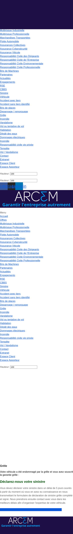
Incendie (4, 119)
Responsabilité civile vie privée (16, 144)
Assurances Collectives (12, 45)
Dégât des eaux (8, 133)
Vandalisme (6, 122)
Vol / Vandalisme (9, 152)
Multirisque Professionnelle (14, 34)
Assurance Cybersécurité (13, 49)
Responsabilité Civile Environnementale (21, 63)
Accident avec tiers (10, 100)
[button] (36, 82)
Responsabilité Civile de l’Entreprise (19, 60)
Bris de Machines (9, 71)
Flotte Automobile (9, 41)
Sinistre (4, 93)
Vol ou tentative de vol (12, 126)
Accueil (4, 216)
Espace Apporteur (9, 167)
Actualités (5, 78)
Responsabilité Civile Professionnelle (20, 67)
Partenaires (6, 74)
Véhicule (4, 96)
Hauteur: (4, 173)
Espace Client (7, 163)
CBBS (3, 89)
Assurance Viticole (10, 52)
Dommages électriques (12, 137)
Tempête (4, 148)
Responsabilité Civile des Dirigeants (19, 56)
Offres (3, 220)
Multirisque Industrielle (12, 30)
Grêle (3, 115)
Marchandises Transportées (15, 37)
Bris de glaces (7, 108)
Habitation (5, 130)
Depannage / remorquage (14, 111)
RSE (2, 85)
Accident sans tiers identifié (15, 104)
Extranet (4, 159)
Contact (4, 156)
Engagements (7, 82)
